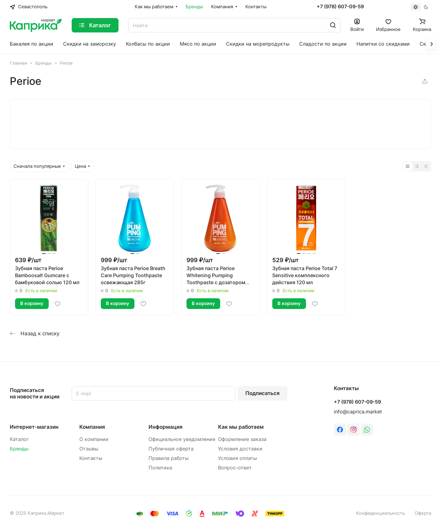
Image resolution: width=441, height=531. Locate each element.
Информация (166, 427)
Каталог (19, 439)
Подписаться (262, 393)
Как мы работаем (241, 427)
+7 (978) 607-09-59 (340, 6)
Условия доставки (240, 449)
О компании (93, 439)
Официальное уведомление (182, 439)
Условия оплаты (237, 458)
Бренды (19, 449)
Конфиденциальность (380, 513)
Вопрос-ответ (235, 468)
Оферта (423, 513)
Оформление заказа (242, 439)
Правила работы (169, 458)
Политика (160, 468)
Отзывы (88, 449)
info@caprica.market (358, 412)
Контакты (90, 458)
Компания (92, 427)
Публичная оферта (171, 449)
